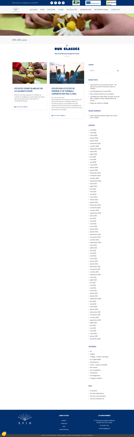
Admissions (85, 10)
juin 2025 (93, 157)
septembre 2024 (95, 181)
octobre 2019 (94, 317)
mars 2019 (93, 333)
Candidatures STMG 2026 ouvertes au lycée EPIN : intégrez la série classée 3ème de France (104, 98)
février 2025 (94, 168)
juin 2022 (93, 250)
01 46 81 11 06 (104, 425)
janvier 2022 (94, 264)
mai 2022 (93, 253)
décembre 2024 (95, 173)
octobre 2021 (94, 272)
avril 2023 (93, 224)
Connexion (93, 391)
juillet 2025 (93, 154)
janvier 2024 (94, 202)
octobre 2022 (94, 240)
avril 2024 (93, 194)
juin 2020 (93, 301)
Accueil (34, 10)
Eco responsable (95, 359)
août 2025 (93, 151)
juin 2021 (92, 283)
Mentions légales (62, 435)
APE (64, 426)
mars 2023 (93, 226)
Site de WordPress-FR (97, 399)
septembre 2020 (95, 299)
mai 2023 (93, 221)
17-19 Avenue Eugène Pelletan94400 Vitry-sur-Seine (104, 422)
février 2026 (94, 138)
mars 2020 (93, 307)
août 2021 (93, 277)
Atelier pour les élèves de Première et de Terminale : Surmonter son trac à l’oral (64, 91)
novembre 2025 (95, 143)
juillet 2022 (93, 248)
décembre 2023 (95, 205)
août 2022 (93, 245)
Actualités (71, 10)
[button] (4, 433)
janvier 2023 (94, 232)
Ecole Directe (64, 429)
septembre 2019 (95, 320)
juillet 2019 (93, 323)
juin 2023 (93, 218)
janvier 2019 (94, 336)
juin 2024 (93, 189)
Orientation (94, 373)
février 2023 (94, 229)
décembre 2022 (95, 234)
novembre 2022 (95, 237)
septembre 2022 (95, 242)
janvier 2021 (94, 296)
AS (91, 351)
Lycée (61, 10)
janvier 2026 (94, 141)
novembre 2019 (95, 315)
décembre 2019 (95, 312)
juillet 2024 (93, 186)
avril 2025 (93, 162)
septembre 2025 (95, 149)
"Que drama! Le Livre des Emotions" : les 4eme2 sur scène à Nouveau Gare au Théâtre (103, 87)
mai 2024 (93, 192)
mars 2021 (93, 291)
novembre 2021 (95, 269)
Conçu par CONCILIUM (87, 435)
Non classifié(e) (95, 370)
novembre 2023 (95, 208)
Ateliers (25, 107)
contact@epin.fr (104, 428)
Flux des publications (97, 393)
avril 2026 (93, 133)
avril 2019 (93, 331)
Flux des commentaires (98, 396)
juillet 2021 (93, 280)
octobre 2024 (94, 178)
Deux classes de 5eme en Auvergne (102, 94)
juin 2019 (93, 325)
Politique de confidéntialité (74, 435)
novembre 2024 (95, 176)
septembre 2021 (95, 275)
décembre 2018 (95, 339)
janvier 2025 (94, 170)
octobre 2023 (94, 210)
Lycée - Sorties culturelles (98, 365)
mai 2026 (93, 130)
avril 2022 (93, 256)
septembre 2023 (95, 213)
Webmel (64, 423)
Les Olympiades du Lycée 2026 (100, 91)
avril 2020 (93, 304)
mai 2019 (93, 328)
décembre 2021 (95, 267)
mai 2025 (93, 159)
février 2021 (94, 293)
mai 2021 (93, 285)
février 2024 (94, 200)
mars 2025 (93, 165)
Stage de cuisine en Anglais (99, 103)
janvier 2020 (94, 309)
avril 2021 (93, 288)
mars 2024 (93, 197)
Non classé (93, 367)
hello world (93, 116)
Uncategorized (95, 375)
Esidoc (64, 421)
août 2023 (93, 216)
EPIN (42, 10)
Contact (115, 10)
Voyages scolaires (96, 378)
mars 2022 (93, 259)
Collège (51, 10)
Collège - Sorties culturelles (99, 357)
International (101, 10)
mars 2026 (93, 135)
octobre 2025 (94, 146)
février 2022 (94, 261)
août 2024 (93, 184)
